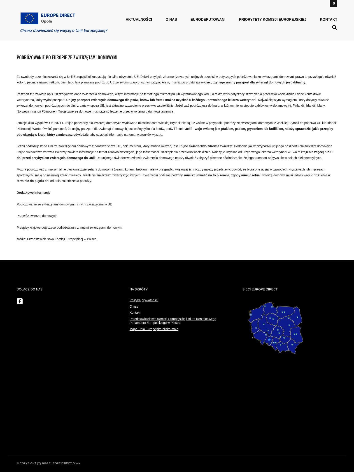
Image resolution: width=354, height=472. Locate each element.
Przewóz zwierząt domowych (37, 216)
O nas (134, 306)
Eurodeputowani (208, 19)
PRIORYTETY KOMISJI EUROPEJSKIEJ (272, 19)
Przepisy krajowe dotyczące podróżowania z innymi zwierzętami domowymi (69, 227)
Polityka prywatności (144, 300)
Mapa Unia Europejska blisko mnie (154, 329)
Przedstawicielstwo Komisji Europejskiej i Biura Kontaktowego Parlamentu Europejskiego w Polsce (173, 321)
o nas (171, 19)
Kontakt (328, 19)
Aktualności (139, 19)
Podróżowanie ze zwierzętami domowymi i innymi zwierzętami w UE (64, 204)
